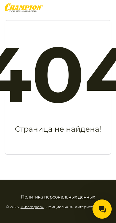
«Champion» (32, 206)
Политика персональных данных (58, 197)
